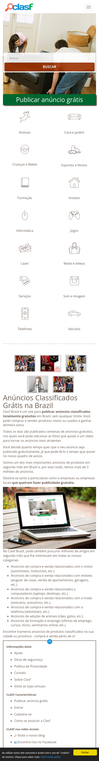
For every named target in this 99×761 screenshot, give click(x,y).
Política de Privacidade (30, 666)
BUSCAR (49, 67)
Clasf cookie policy (51, 757)
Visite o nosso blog (29, 735)
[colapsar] (88, 7)
